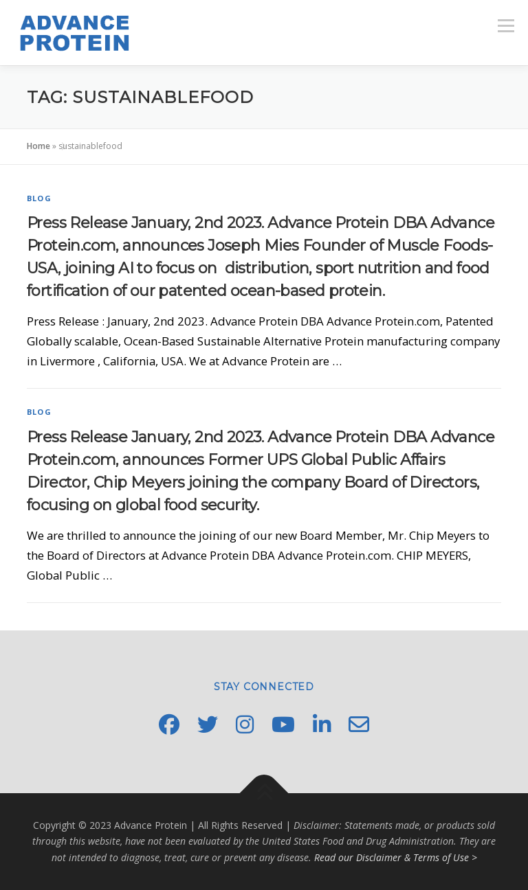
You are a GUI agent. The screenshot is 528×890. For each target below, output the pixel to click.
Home (38, 146)
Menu (506, 26)
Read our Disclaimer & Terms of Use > (395, 857)
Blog (39, 198)
